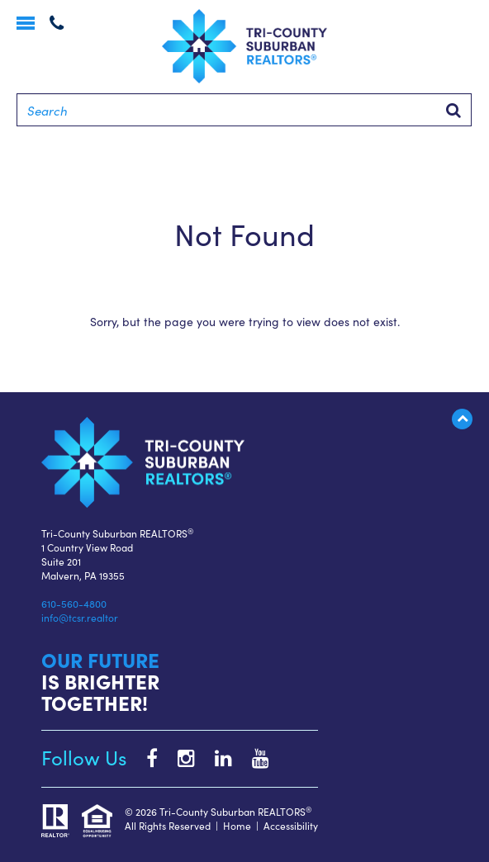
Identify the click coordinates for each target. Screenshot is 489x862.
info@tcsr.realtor (79, 617)
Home (237, 825)
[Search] (244, 109)
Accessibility (290, 825)
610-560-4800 (74, 603)
